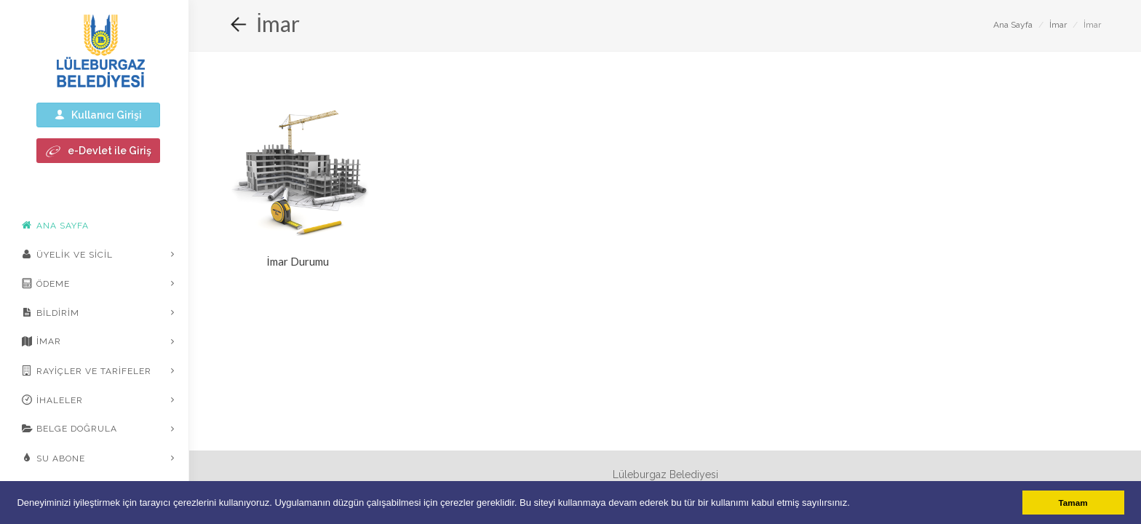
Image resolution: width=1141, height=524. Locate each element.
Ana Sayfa (1013, 25)
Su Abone (53, 458)
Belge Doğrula (69, 428)
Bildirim (50, 312)
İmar (41, 341)
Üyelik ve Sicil (67, 254)
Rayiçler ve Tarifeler (86, 370)
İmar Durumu (297, 261)
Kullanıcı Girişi (98, 114)
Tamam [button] (1073, 502)
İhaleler (52, 399)
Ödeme (46, 283)
